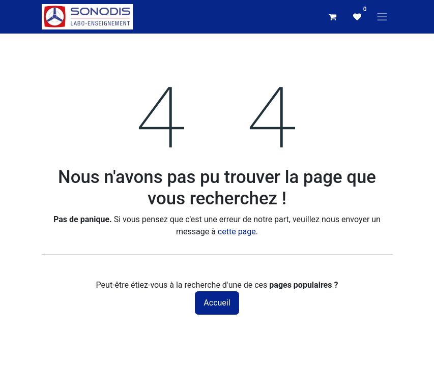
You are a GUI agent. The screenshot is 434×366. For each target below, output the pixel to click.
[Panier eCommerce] (333, 17)
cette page (237, 231)
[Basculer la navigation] (382, 17)
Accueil (217, 303)
